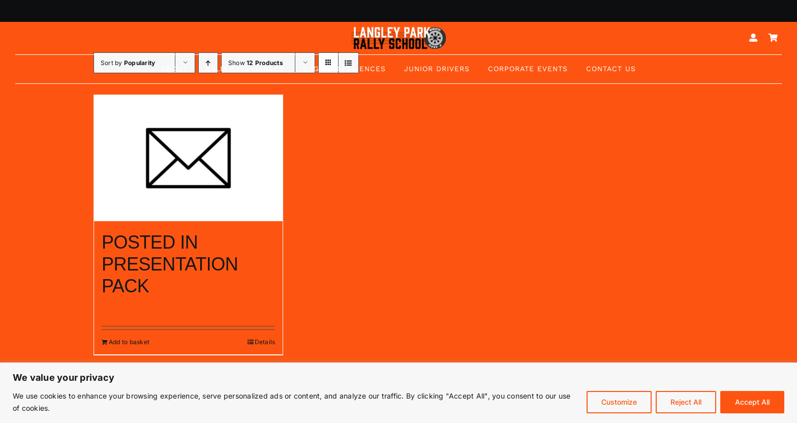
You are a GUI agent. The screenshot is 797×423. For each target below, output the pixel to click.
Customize (619, 402)
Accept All (752, 402)
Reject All (685, 402)
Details (265, 342)
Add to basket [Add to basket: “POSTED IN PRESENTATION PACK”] (129, 342)
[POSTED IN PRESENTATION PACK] (188, 158)
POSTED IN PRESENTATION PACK (170, 264)
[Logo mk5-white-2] (398, 29)
